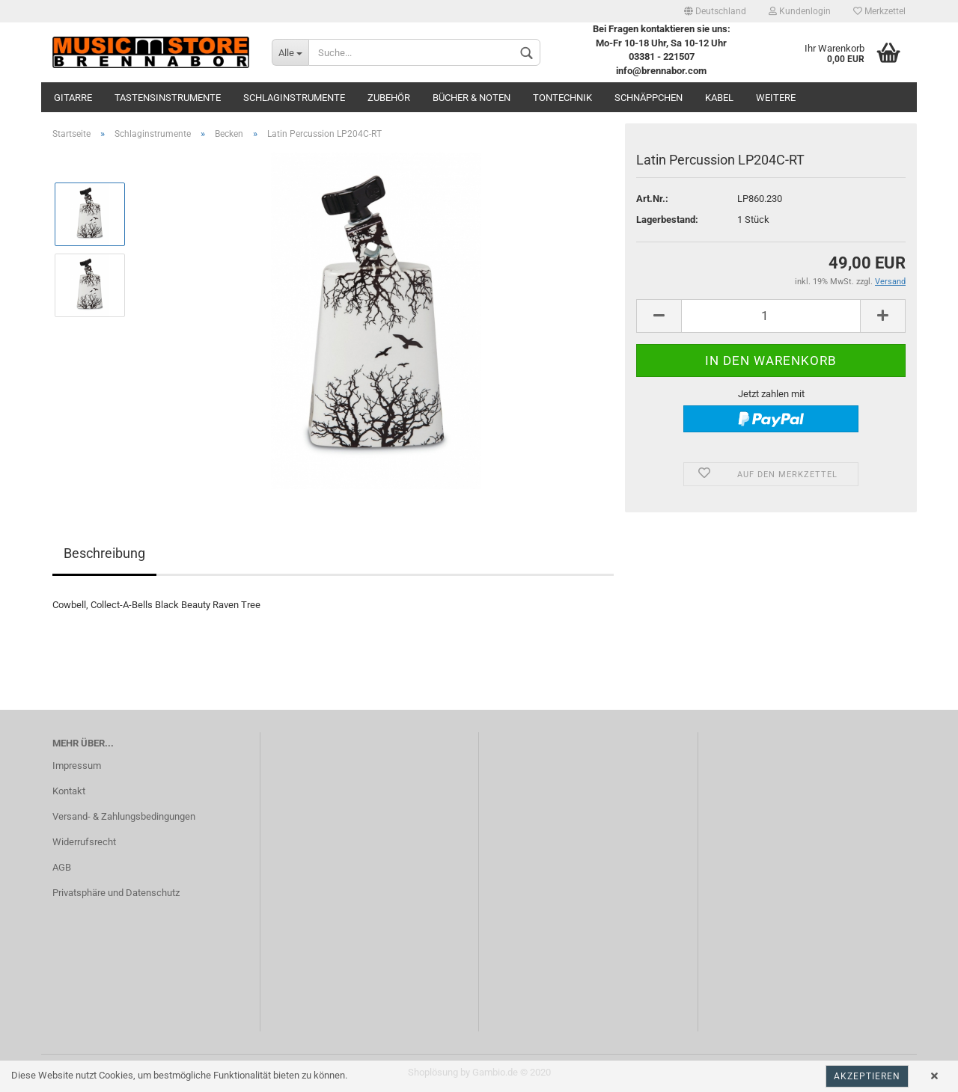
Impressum (76, 765)
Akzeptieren (867, 1076)
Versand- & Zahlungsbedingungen (123, 816)
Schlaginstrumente (294, 97)
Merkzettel (879, 11)
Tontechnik (562, 97)
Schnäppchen (648, 97)
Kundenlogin (800, 11)
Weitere (776, 97)
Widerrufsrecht (84, 841)
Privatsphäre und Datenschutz (116, 892)
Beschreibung (104, 553)
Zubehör (388, 97)
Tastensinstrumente (168, 97)
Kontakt (68, 791)
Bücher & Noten (471, 97)
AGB (61, 867)
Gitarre (73, 97)
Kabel (719, 97)
